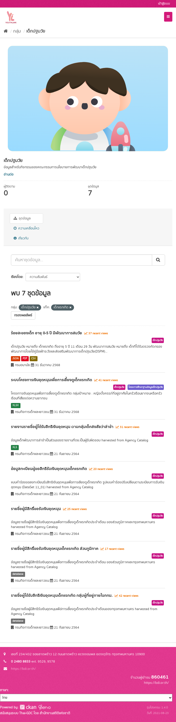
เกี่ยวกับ (21, 238)
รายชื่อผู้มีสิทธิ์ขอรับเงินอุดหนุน (36, 509)
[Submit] (158, 260)
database (17, 574)
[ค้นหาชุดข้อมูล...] (81, 260)
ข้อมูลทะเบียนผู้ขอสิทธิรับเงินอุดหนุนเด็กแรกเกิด (49, 469)
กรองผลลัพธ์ (23, 315)
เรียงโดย (16, 277)
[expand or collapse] (168, 17)
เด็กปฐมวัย (35, 31)
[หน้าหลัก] (6, 31)
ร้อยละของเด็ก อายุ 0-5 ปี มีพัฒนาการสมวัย (46, 333)
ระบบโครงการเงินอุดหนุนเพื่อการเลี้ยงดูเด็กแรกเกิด (51, 380)
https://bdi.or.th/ (23, 668)
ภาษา (4, 690)
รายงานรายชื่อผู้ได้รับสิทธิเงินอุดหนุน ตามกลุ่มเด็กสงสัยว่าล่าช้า (62, 427)
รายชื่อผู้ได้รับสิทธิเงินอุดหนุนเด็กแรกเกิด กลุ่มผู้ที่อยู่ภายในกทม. (61, 595)
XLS (14, 447)
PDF (25, 359)
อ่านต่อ (8, 174)
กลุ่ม (17, 31)
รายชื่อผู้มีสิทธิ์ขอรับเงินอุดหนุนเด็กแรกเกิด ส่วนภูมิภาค (54, 549)
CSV (33, 359)
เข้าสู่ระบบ (164, 3)
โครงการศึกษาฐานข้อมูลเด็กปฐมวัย (146, 387)
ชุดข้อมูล (22, 218)
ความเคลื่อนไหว (26, 228)
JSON (15, 359)
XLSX (15, 405)
